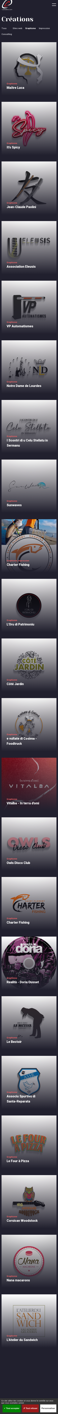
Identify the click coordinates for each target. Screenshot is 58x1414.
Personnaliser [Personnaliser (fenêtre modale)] (48, 1408)
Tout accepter (11, 1408)
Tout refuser (30, 1408)
